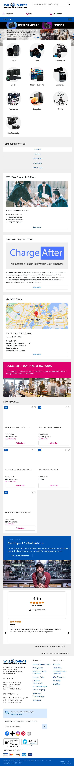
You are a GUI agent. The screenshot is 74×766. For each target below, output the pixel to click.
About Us (56, 664)
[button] (5, 633)
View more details (16, 714)
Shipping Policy (38, 677)
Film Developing (39, 690)
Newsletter (37, 700)
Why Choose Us (59, 677)
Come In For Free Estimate (20, 556)
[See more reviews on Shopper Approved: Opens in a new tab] (47, 646)
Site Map (56, 684)
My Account (37, 693)
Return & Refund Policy (41, 664)
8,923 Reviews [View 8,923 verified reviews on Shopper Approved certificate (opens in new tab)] (37, 605)
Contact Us (57, 668)
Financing (56, 680)
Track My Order (38, 697)
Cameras (37, 149)
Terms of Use (64, 761)
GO (45, 726)
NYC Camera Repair (40, 686)
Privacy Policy (38, 668)
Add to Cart (20, 443)
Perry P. (12, 624)
